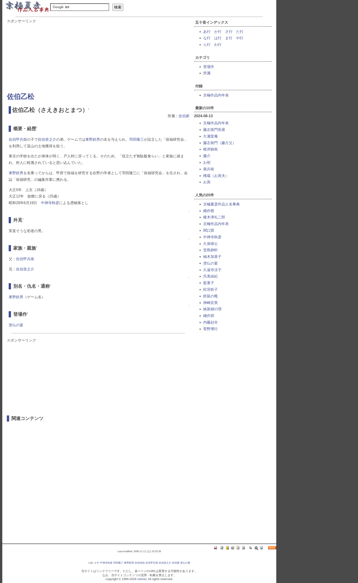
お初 (207, 162)
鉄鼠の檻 (210, 296)
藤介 (207, 156)
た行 (239, 32)
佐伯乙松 (20, 96)
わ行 (217, 45)
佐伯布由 (140, 562)
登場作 (208, 67)
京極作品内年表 (216, 95)
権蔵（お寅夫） (216, 176)
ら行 (207, 45)
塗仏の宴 (16, 325)
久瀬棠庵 (210, 136)
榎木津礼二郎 (214, 217)
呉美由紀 (210, 276)
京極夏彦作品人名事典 (221, 204)
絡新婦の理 (212, 309)
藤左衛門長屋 (214, 130)
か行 (217, 32)
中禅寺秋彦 (50, 203)
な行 (207, 38)
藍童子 (208, 283)
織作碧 (208, 316)
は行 (217, 38)
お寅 (207, 182)
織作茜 (208, 211)
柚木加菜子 (212, 257)
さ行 (228, 32)
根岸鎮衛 (210, 149)
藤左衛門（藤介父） (219, 143)
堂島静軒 (210, 250)
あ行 (207, 32)
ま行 (228, 38)
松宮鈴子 (210, 289)
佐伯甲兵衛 (18, 139)
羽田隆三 (136, 139)
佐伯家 (184, 116)
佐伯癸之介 (47, 139)
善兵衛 (208, 169)
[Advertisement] (98, 56)
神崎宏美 (210, 303)
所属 (207, 73)
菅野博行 (210, 329)
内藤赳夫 (210, 322)
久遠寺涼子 (212, 270)
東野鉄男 (92, 139)
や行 (239, 38)
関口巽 (208, 230)
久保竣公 (210, 244)
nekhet (141, 579)
